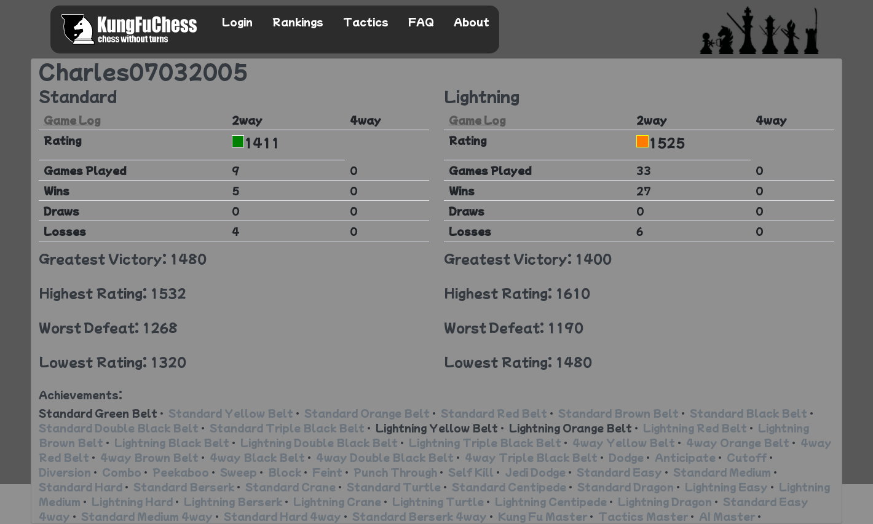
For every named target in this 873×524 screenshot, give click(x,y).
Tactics (366, 21)
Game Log (72, 119)
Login (237, 21)
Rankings (297, 21)
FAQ (421, 21)
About (471, 21)
